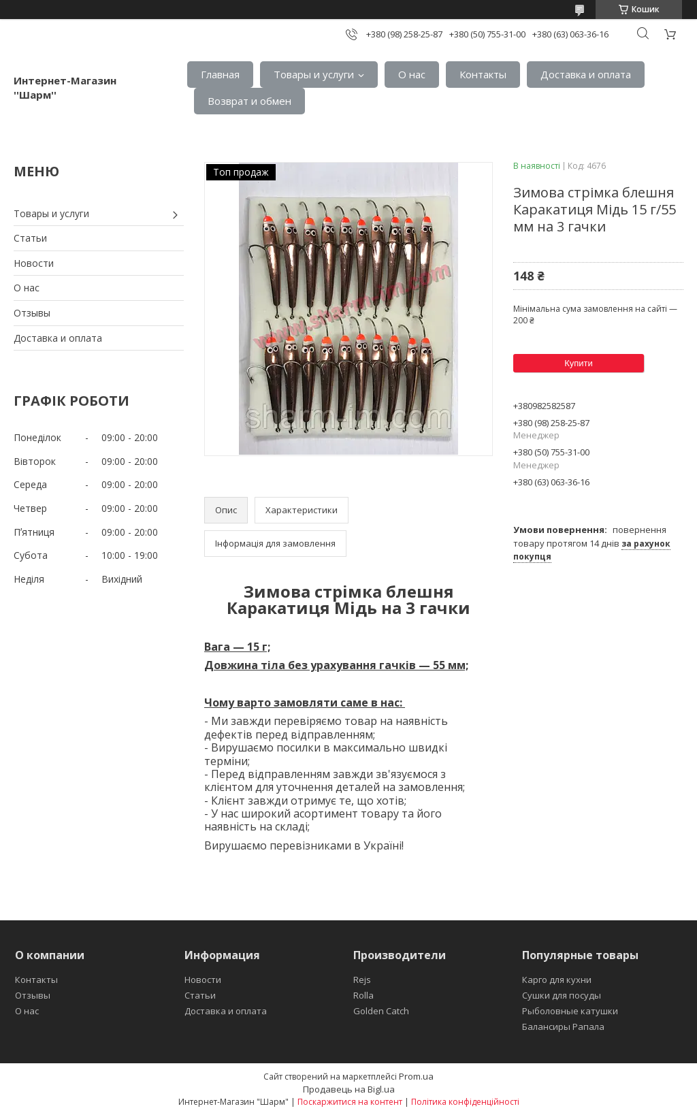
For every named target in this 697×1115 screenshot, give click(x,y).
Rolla (363, 995)
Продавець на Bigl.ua (349, 1089)
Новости (34, 263)
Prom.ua (416, 1076)
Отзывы (32, 312)
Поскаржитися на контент (349, 1102)
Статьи (30, 237)
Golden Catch (381, 1011)
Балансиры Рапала (563, 1026)
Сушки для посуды (561, 995)
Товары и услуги (314, 74)
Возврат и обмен (249, 101)
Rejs (362, 979)
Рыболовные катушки (570, 1011)
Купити (578, 363)
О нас (411, 74)
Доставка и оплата (585, 74)
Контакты (482, 74)
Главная (220, 74)
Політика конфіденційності (465, 1102)
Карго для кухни (556, 979)
